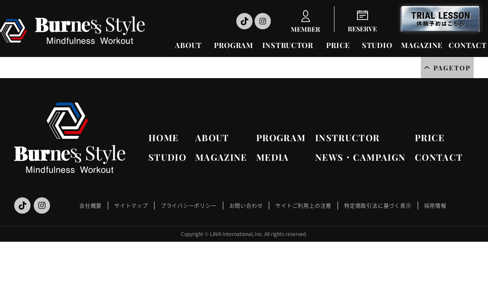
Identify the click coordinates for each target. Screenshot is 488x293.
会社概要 (90, 205)
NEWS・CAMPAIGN (360, 157)
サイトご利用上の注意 (303, 205)
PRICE (338, 45)
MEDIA (272, 157)
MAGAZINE (421, 45)
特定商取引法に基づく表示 (377, 205)
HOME (163, 137)
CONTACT (467, 45)
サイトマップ (131, 205)
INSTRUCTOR (287, 45)
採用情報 (435, 205)
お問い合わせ (246, 205)
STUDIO (377, 45)
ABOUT (188, 45)
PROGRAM (233, 45)
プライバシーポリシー (189, 205)
